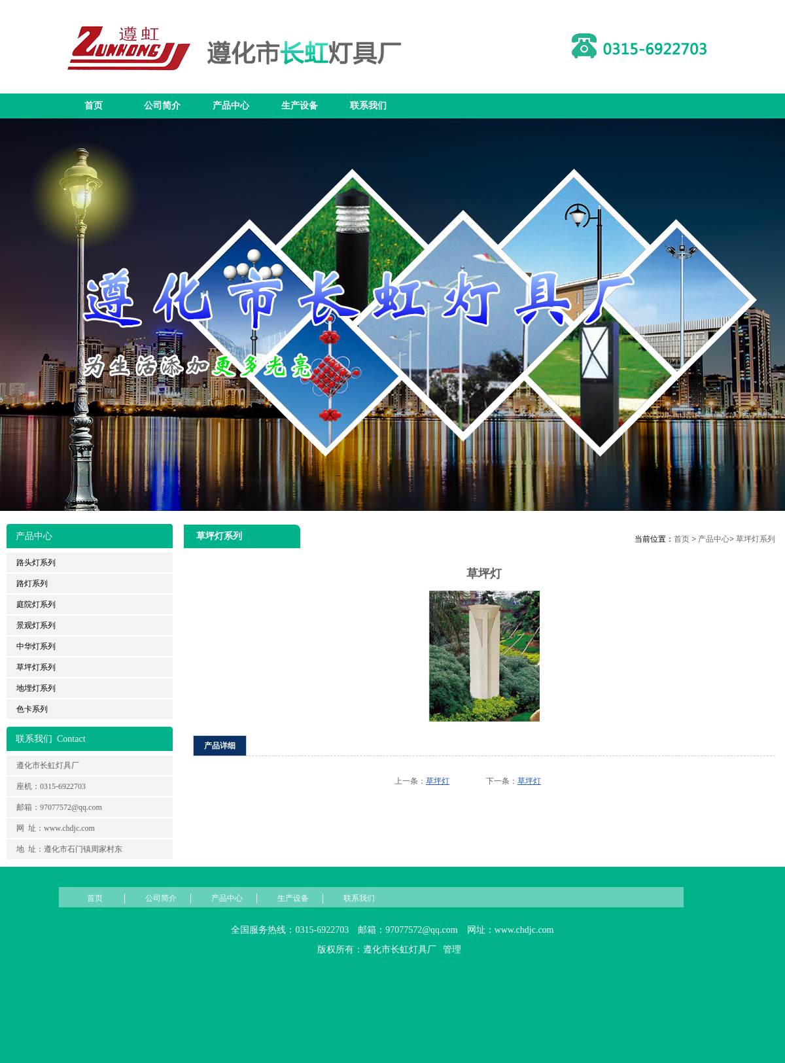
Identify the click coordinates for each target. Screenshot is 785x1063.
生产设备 (299, 106)
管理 (452, 949)
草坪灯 (437, 781)
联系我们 (368, 106)
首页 (93, 106)
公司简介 (162, 106)
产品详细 (220, 745)
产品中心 (231, 106)
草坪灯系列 (755, 539)
